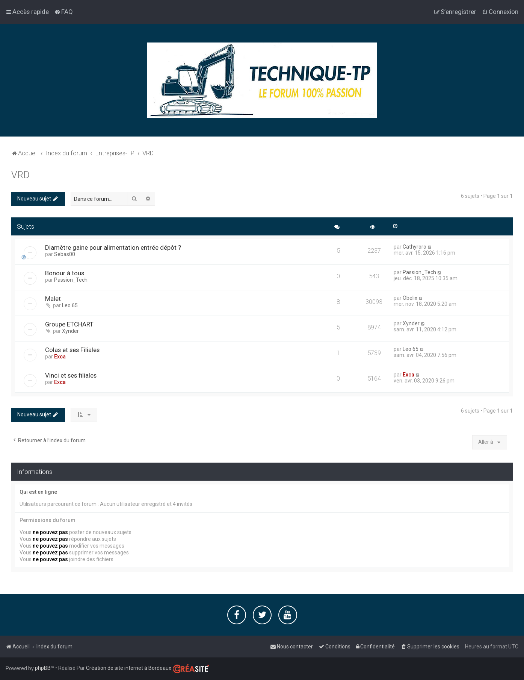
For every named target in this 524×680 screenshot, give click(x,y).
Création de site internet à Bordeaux (128, 668)
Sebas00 (64, 254)
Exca (60, 357)
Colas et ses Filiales (72, 350)
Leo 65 (70, 305)
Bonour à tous (64, 273)
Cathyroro (414, 247)
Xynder (70, 331)
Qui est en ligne (38, 492)
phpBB (43, 668)
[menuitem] (63, 11)
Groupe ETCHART (69, 324)
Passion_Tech (71, 280)
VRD (20, 175)
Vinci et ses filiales (71, 375)
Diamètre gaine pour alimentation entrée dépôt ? (113, 247)
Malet (53, 298)
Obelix (410, 298)
